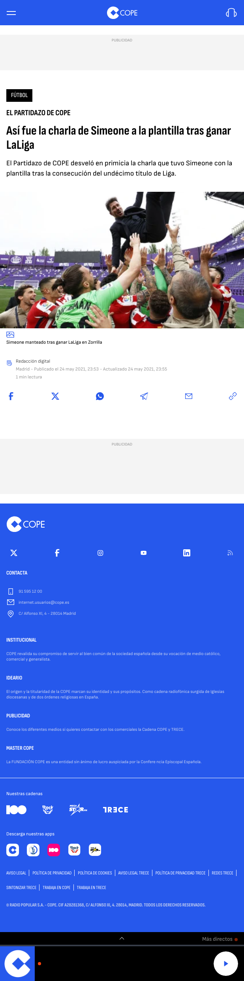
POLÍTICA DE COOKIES (95, 873)
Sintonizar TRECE (21, 888)
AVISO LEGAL (16, 873)
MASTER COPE (20, 748)
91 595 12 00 (30, 591)
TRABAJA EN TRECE (92, 888)
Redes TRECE (222, 873)
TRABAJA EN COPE (56, 888)
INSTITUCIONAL (21, 640)
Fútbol (19, 95)
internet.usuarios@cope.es (44, 602)
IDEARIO (14, 678)
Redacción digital (33, 361)
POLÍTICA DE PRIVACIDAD (51, 873)
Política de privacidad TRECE (181, 873)
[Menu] (11, 13)
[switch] (122, 938)
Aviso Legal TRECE (133, 873)
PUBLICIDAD (18, 716)
